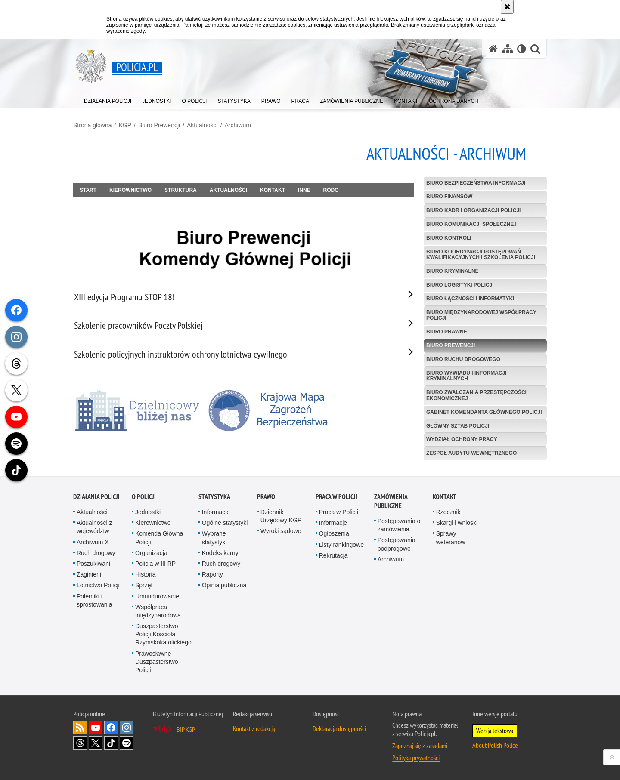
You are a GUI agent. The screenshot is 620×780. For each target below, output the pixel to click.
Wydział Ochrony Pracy (461, 439)
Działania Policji (96, 496)
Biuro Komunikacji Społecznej (471, 224)
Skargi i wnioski (456, 522)
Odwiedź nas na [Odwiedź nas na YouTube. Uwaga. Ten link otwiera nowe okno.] (95, 727)
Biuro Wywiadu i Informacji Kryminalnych (466, 376)
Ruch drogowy (96, 552)
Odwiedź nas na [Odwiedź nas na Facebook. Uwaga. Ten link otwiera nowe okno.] (111, 727)
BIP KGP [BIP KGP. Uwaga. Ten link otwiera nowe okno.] (186, 729)
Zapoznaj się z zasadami (419, 745)
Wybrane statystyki (214, 537)
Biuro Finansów (449, 197)
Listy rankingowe (341, 544)
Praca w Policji (336, 496)
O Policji (144, 496)
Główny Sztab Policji (457, 426)
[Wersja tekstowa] (521, 48)
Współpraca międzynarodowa (158, 611)
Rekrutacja (333, 555)
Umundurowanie (157, 596)
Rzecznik (448, 512)
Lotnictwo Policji (98, 585)
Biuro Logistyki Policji (460, 285)
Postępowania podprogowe (396, 544)
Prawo (266, 496)
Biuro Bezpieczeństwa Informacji (475, 183)
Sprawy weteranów (450, 537)
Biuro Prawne (446, 332)
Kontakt (272, 190)
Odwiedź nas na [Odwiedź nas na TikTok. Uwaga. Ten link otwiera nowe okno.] (111, 743)
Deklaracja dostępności (339, 728)
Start (88, 190)
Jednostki (148, 512)
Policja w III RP (155, 563)
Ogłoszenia (334, 533)
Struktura (180, 190)
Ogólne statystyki (225, 522)
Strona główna (92, 125)
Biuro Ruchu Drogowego (463, 359)
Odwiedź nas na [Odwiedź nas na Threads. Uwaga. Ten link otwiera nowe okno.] (80, 743)
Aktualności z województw (94, 526)
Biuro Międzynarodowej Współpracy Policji (481, 315)
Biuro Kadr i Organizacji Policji (473, 210)
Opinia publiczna (224, 585)
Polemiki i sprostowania (94, 600)
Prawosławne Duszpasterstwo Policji (156, 661)
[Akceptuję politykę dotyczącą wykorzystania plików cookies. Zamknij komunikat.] (507, 7)
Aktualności (202, 125)
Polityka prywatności (416, 757)
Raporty (212, 574)
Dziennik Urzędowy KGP (281, 516)
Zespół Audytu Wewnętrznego (471, 453)
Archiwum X (93, 542)
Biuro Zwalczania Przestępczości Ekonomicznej (476, 395)
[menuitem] (107, 99)
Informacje (216, 512)
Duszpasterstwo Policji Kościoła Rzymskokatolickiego (163, 634)
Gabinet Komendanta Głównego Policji (484, 412)
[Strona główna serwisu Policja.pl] (493, 48)
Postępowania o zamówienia (399, 525)
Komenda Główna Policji (159, 537)
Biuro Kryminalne (452, 271)
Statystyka (214, 496)
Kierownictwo (130, 190)
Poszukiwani (93, 563)
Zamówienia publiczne (390, 501)
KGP (124, 125)
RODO (331, 190)
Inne (304, 190)
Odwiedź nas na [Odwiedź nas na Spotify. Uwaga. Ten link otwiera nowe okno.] (126, 743)
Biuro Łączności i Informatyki (470, 299)
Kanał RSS (80, 727)
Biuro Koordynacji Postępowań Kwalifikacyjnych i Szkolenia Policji (480, 254)
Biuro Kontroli (448, 238)
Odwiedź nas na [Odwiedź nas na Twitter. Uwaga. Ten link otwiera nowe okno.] (95, 743)
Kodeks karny (220, 552)
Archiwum (238, 125)
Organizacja (151, 552)
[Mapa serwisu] (507, 48)
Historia (145, 574)
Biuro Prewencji (159, 125)
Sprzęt (143, 585)
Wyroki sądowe (280, 530)
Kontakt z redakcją (254, 728)
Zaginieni (89, 574)
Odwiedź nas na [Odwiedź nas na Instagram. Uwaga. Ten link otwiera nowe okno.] (126, 727)
